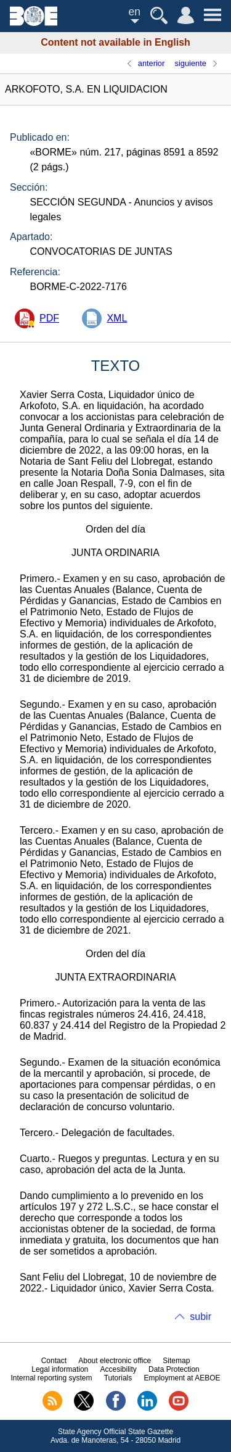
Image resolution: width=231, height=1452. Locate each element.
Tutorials (118, 1378)
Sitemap (176, 1360)
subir (200, 1316)
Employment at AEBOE (182, 1378)
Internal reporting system (51, 1378)
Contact (54, 1360)
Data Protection (174, 1369)
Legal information (59, 1369)
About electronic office (114, 1360)
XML (117, 318)
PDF (49, 318)
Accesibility (118, 1369)
